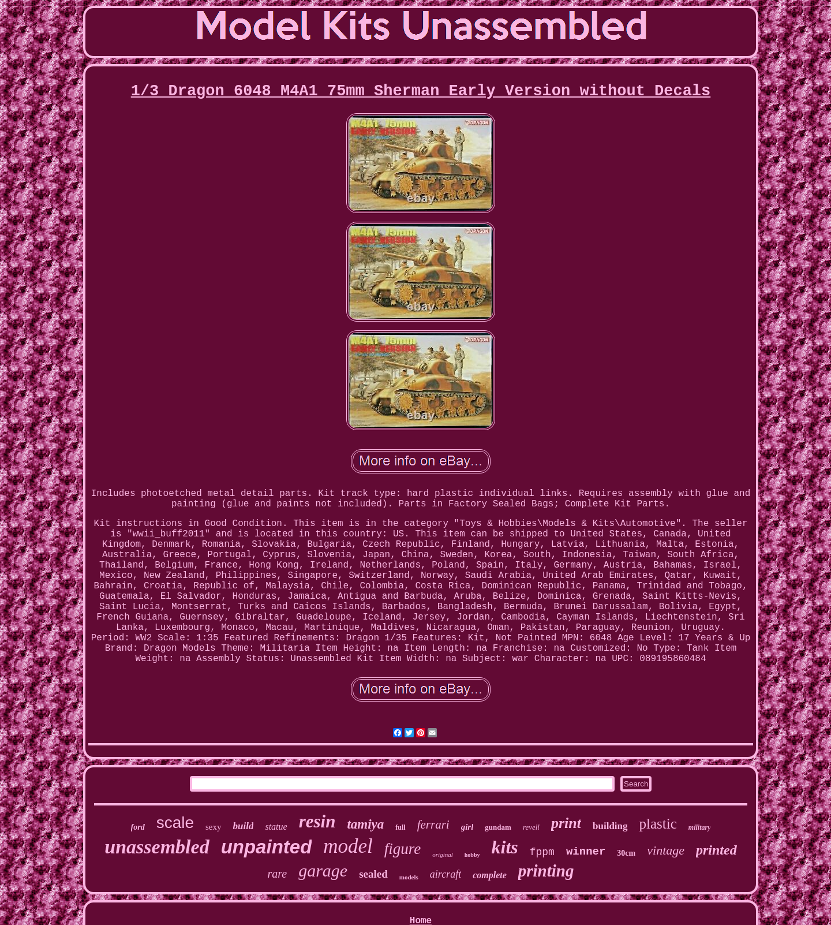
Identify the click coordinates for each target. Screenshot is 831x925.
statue (276, 826)
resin (317, 821)
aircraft (445, 874)
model (348, 846)
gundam (498, 827)
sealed (373, 874)
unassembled (156, 846)
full (400, 827)
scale (175, 822)
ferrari (433, 824)
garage (322, 870)
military (699, 827)
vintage (665, 850)
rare (277, 873)
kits (504, 847)
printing (546, 870)
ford (138, 827)
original (442, 854)
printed (716, 849)
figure (402, 848)
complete (490, 875)
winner (585, 851)
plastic (658, 823)
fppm (542, 852)
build (243, 825)
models (408, 877)
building (610, 825)
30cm (626, 853)
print (566, 823)
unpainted (266, 846)
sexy (213, 826)
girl (467, 826)
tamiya (365, 824)
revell (531, 827)
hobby (472, 855)
